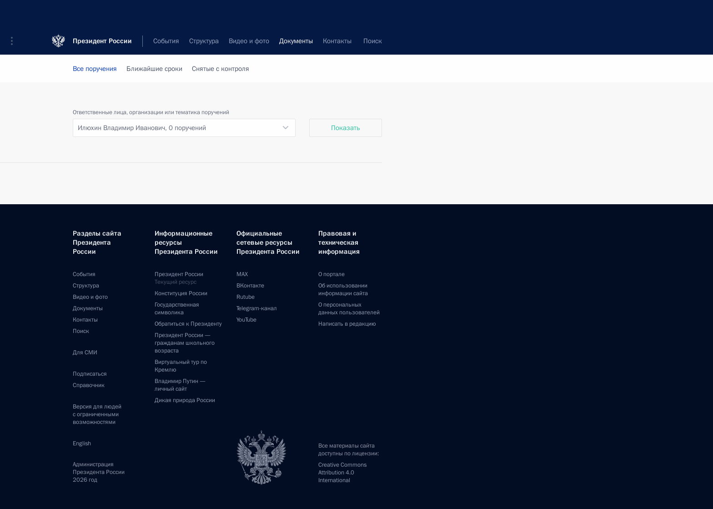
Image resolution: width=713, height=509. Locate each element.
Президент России (102, 13)
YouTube (246, 320)
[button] (15, 13)
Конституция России (181, 293)
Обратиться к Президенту (188, 324)
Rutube (245, 297)
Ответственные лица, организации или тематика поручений (151, 112)
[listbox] (184, 128)
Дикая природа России (185, 400)
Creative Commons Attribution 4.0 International (342, 472)
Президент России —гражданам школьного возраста (185, 343)
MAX (242, 274)
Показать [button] (345, 127)
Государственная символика (177, 309)
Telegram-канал (256, 308)
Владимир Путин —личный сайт (180, 385)
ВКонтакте (250, 286)
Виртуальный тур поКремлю (181, 366)
